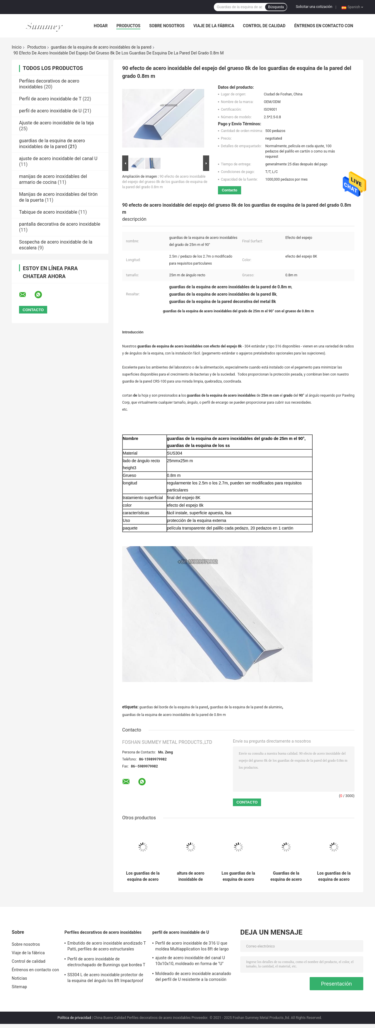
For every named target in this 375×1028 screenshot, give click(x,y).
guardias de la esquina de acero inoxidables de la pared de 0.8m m (174, 715)
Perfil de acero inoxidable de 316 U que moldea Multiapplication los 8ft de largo (192, 946)
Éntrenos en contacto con (323, 25)
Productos (128, 25)
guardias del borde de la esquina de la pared (173, 707)
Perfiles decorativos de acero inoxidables (103, 932)
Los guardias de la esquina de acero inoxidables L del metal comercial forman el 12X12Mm (142, 876)
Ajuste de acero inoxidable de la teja (56, 123)
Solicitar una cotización (314, 7)
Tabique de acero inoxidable (48, 212)
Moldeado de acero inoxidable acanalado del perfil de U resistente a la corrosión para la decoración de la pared (193, 977)
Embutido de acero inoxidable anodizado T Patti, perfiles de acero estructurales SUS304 (106, 947)
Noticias (19, 978)
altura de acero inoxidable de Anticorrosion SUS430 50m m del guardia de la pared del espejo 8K (190, 876)
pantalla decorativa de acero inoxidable (59, 224)
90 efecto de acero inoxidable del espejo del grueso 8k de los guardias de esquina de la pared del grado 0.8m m (164, 181)
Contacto (229, 190)
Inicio (17, 47)
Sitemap (19, 986)
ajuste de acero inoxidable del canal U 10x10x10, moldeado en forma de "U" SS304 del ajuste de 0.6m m (190, 961)
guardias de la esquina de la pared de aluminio (246, 707)
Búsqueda (276, 7)
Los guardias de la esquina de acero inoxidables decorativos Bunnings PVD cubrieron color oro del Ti (334, 876)
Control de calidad (264, 25)
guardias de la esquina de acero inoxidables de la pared (101, 47)
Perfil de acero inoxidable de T (50, 99)
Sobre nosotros (167, 25)
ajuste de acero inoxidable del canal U (58, 158)
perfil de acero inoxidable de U (50, 111)
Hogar (101, 25)
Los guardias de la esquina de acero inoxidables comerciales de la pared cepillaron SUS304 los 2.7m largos (238, 876)
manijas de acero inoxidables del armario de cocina (53, 179)
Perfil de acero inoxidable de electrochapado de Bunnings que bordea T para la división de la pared (106, 963)
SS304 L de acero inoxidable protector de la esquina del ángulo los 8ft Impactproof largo (105, 978)
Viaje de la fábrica (213, 25)
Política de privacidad (74, 1018)
